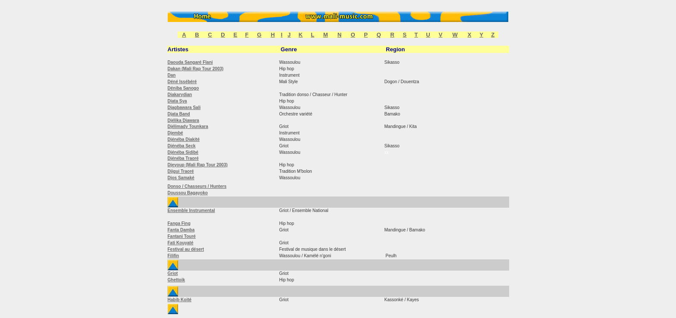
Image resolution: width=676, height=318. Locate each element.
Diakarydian (180, 94)
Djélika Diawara (183, 120)
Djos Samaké (181, 177)
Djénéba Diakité (184, 139)
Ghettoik (176, 279)
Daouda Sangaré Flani (190, 62)
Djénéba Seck (182, 145)
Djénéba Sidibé (183, 152)
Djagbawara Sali (184, 107)
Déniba (175, 88)
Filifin (173, 255)
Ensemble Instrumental (191, 210)
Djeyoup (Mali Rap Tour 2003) (198, 164)
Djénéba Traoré (183, 158)
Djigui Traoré (181, 171)
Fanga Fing (179, 223)
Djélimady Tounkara (188, 126)
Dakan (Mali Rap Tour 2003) (196, 68)
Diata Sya (177, 101)
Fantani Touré (182, 236)
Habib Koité (180, 299)
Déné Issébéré (182, 81)
